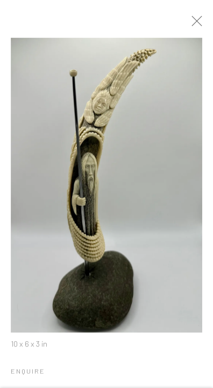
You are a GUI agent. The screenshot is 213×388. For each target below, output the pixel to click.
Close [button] (198, 24)
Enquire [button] (28, 373)
